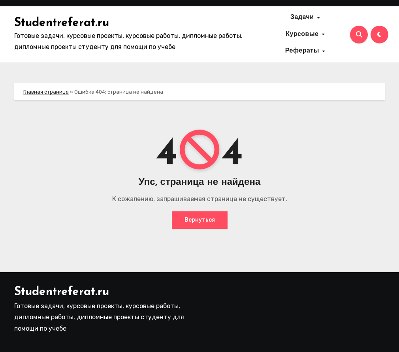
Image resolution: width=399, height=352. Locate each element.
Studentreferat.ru (61, 23)
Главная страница (46, 92)
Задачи (303, 18)
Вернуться (199, 219)
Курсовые (303, 34)
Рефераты (303, 51)
